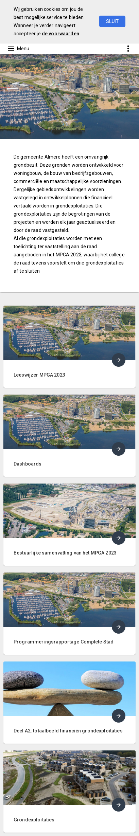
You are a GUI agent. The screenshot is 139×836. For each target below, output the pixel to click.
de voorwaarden (60, 33)
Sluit (112, 21)
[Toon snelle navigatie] (128, 48)
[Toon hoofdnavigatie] (18, 48)
